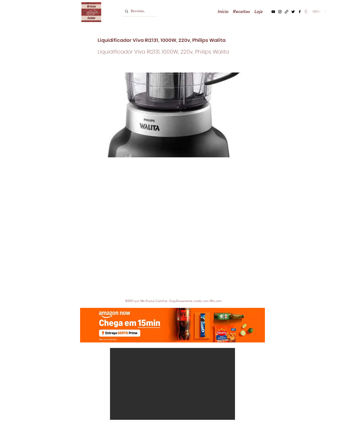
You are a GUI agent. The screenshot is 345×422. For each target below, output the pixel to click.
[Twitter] (293, 11)
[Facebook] (299, 11)
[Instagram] (280, 11)
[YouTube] (273, 11)
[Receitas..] (139, 11)
